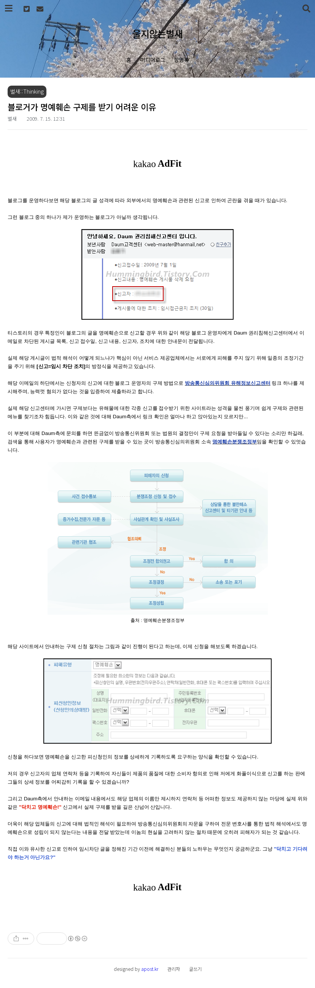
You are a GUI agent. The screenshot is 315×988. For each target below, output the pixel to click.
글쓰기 (195, 969)
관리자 (173, 969)
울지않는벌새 (157, 33)
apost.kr (149, 969)
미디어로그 (152, 60)
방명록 (181, 60)
